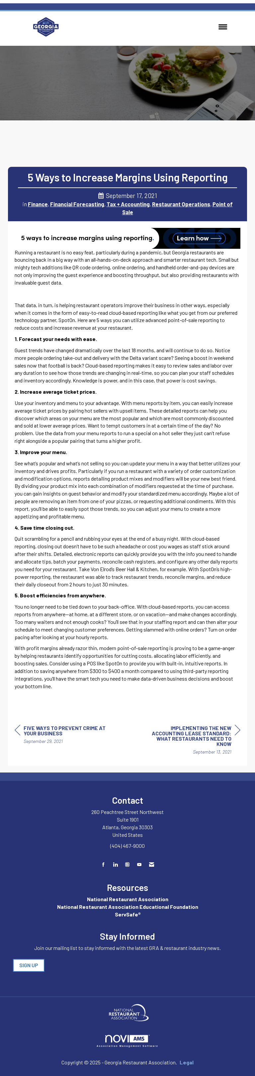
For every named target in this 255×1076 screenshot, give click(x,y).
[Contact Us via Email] (151, 864)
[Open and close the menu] (153, 27)
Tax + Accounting (128, 204)
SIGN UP (28, 965)
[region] (190, 740)
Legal (187, 1062)
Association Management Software (127, 1041)
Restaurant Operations (181, 204)
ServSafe (126, 914)
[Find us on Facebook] (103, 864)
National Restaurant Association (127, 899)
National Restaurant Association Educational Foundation (127, 907)
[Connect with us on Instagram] (127, 864)
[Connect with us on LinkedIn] (115, 864)
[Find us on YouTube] (139, 864)
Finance (38, 204)
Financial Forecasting (77, 204)
